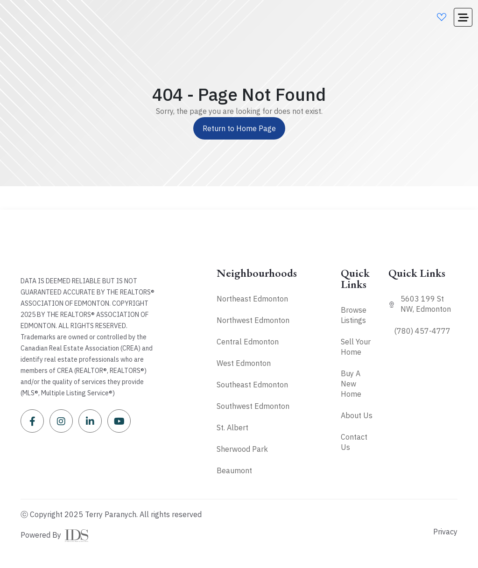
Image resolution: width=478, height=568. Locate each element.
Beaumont (234, 470)
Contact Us (354, 442)
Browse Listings (353, 315)
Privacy (445, 531)
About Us (357, 415)
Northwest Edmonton (253, 320)
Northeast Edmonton (252, 298)
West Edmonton (244, 363)
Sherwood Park (242, 449)
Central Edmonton (248, 341)
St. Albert (232, 427)
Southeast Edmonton (252, 384)
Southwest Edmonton (253, 406)
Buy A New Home (351, 384)
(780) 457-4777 (422, 331)
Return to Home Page (239, 128)
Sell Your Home (356, 347)
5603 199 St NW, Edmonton (426, 304)
